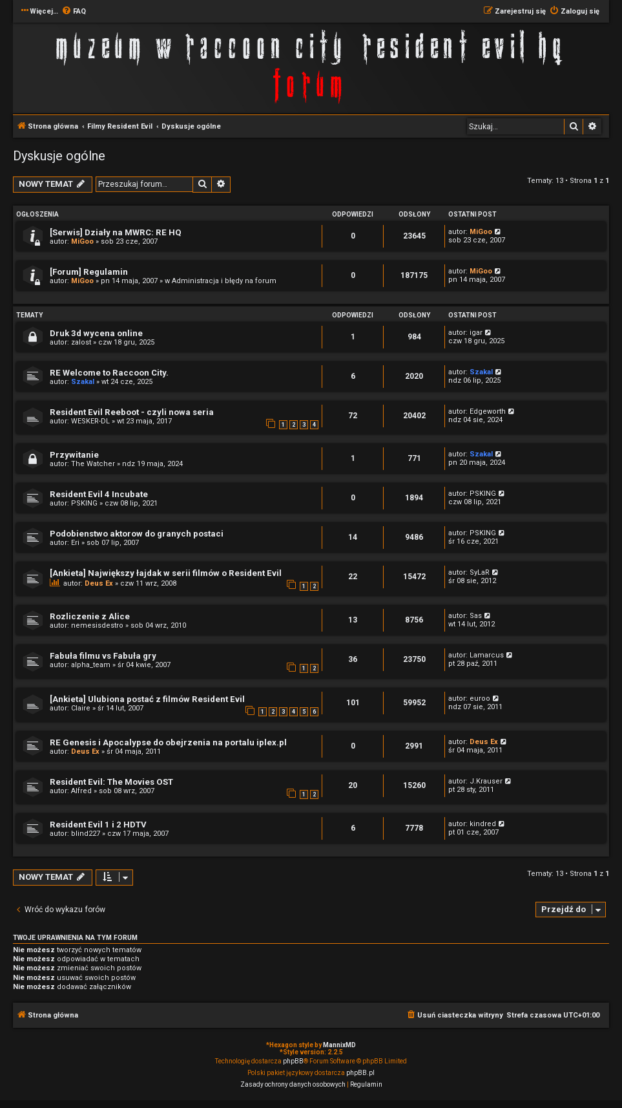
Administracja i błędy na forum (224, 281)
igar (476, 332)
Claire (80, 708)
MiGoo (82, 241)
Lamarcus (487, 655)
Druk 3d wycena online (96, 333)
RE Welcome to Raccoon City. (109, 373)
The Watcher (93, 464)
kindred (483, 824)
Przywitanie (74, 455)
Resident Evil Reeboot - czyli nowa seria (132, 412)
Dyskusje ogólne (59, 156)
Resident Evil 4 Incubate (99, 494)
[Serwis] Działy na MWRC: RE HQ (115, 232)
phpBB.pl (360, 1072)
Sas (476, 616)
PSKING (84, 503)
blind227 (85, 833)
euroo (480, 698)
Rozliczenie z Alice (90, 616)
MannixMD (339, 1045)
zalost (81, 342)
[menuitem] (73, 11)
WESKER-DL (90, 421)
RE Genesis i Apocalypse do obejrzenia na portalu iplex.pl (168, 742)
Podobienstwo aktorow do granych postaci (136, 533)
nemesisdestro (97, 625)
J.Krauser (486, 781)
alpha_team (90, 665)
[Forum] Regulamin (89, 272)
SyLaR (480, 572)
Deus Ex (99, 583)
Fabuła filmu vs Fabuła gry (103, 656)
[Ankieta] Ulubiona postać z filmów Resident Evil (147, 699)
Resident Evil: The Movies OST (111, 782)
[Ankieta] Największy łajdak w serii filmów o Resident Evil (166, 573)
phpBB (293, 1061)
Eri (75, 542)
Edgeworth (488, 411)
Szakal (82, 382)
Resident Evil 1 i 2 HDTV (98, 824)
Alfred (81, 791)
